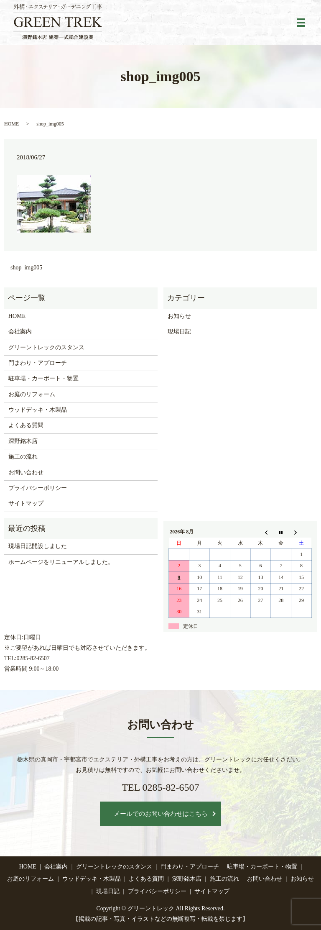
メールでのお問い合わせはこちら (161, 813)
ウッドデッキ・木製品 (37, 410)
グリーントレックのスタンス (46, 347)
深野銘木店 (23, 441)
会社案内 (20, 331)
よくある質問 (25, 425)
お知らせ (179, 316)
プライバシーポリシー (37, 488)
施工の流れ (23, 456)
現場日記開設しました (37, 546)
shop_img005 (26, 267)
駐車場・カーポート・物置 (43, 378)
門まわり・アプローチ (37, 363)
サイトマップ (25, 503)
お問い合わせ (25, 472)
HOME (11, 124)
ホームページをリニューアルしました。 (61, 562)
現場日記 (179, 331)
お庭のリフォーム (31, 394)
